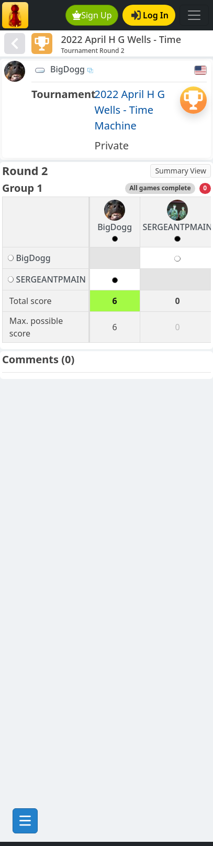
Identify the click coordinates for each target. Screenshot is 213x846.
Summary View (180, 171)
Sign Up (92, 15)
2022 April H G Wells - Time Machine (130, 110)
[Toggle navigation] (194, 15)
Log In (150, 15)
